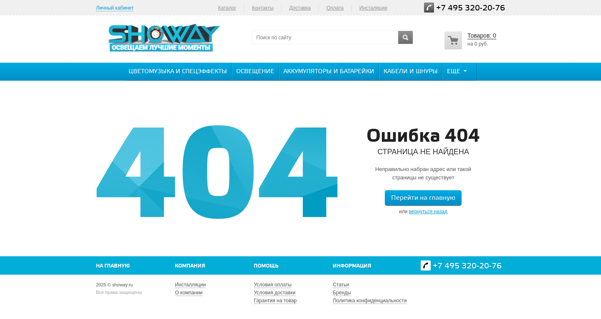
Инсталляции (190, 285)
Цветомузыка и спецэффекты (178, 71)
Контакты (263, 8)
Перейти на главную (423, 198)
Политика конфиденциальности (370, 301)
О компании (188, 293)
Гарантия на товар (275, 301)
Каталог (227, 8)
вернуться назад (428, 211)
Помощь (266, 266)
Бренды (342, 293)
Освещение (255, 71)
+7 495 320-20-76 (470, 8)
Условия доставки (274, 293)
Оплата (334, 8)
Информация (352, 266)
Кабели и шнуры (411, 71)
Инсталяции (373, 8)
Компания (190, 266)
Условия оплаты (272, 285)
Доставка (300, 8)
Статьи (341, 285)
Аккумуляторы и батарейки (328, 71)
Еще (458, 71)
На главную (113, 266)
